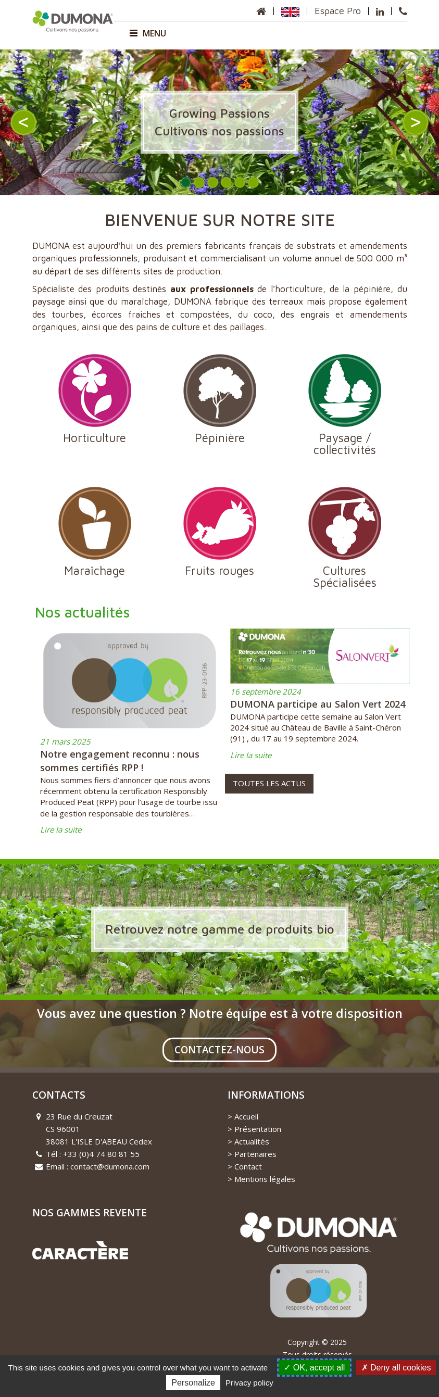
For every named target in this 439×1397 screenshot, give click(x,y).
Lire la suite (60, 829)
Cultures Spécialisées (344, 537)
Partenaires (255, 1154)
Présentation (257, 1129)
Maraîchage (94, 532)
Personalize (193, 1382)
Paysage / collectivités (344, 405)
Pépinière (219, 399)
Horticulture (94, 399)
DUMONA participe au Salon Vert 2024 (317, 704)
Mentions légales (264, 1179)
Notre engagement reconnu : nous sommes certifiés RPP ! (119, 761)
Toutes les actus (269, 783)
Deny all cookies (396, 1367)
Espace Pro (338, 10)
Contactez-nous (219, 1049)
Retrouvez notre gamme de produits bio (219, 929)
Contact (248, 1166)
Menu (148, 33)
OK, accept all (314, 1367)
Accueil (246, 1116)
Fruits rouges (219, 532)
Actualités (251, 1141)
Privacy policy (249, 1382)
